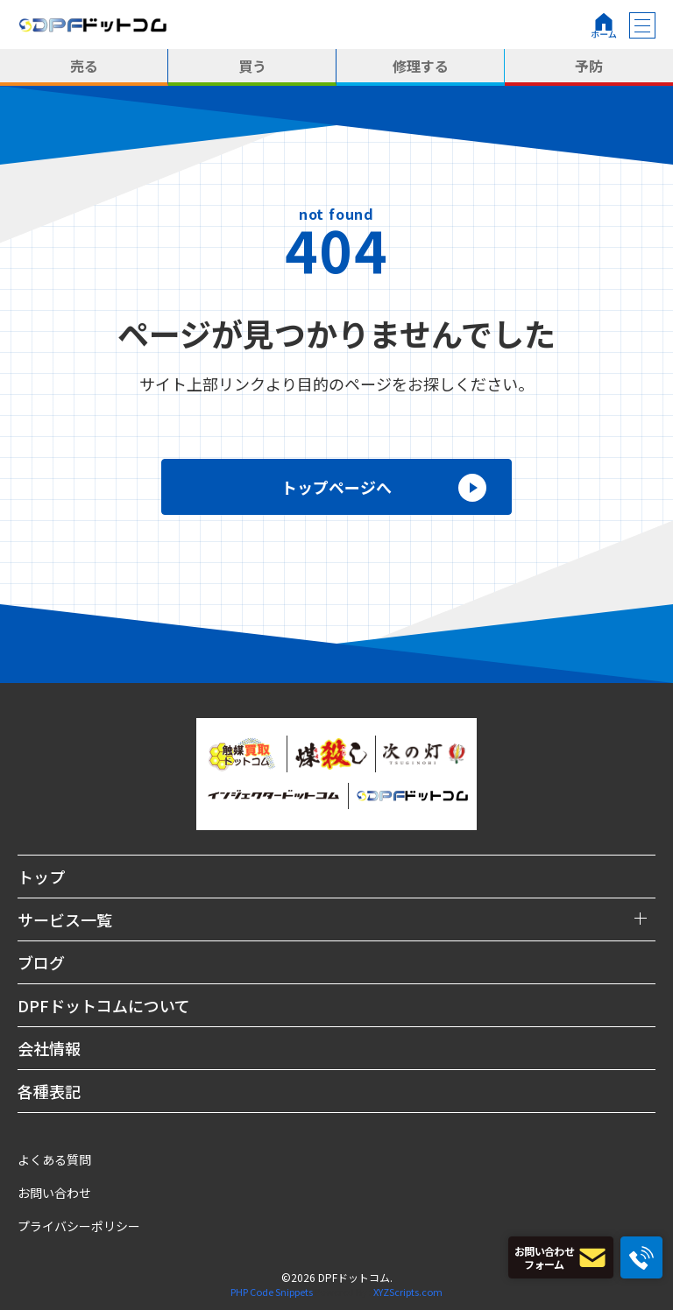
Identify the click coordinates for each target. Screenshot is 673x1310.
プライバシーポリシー (79, 1226)
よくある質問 (54, 1159)
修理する (421, 65)
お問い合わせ (54, 1192)
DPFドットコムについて (104, 1005)
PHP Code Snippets (271, 1292)
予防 (589, 65)
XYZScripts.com (408, 1292)
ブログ (41, 962)
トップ (41, 876)
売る (84, 65)
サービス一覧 (65, 919)
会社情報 (49, 1048)
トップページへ (336, 486)
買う (252, 65)
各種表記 (49, 1091)
